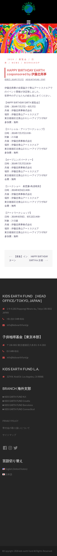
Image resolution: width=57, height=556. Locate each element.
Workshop (32, 62)
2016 (11, 59)
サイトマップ (9, 434)
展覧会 (23, 59)
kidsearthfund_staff (35, 79)
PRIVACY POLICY (10, 420)
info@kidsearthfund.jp (17, 325)
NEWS (16, 62)
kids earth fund (26, 551)
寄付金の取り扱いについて (16, 428)
